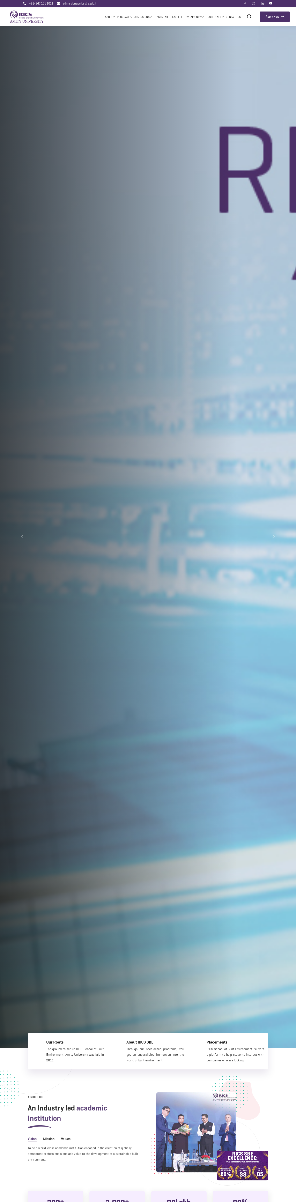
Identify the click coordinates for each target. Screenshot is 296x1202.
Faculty (177, 17)
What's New (194, 17)
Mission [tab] (48, 1151)
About (109, 17)
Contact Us (233, 17)
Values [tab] (66, 1151)
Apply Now (275, 16)
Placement (161, 17)
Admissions (142, 17)
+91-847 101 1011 (38, 3)
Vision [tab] (32, 1151)
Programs (123, 17)
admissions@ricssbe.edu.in (77, 3)
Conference (214, 17)
